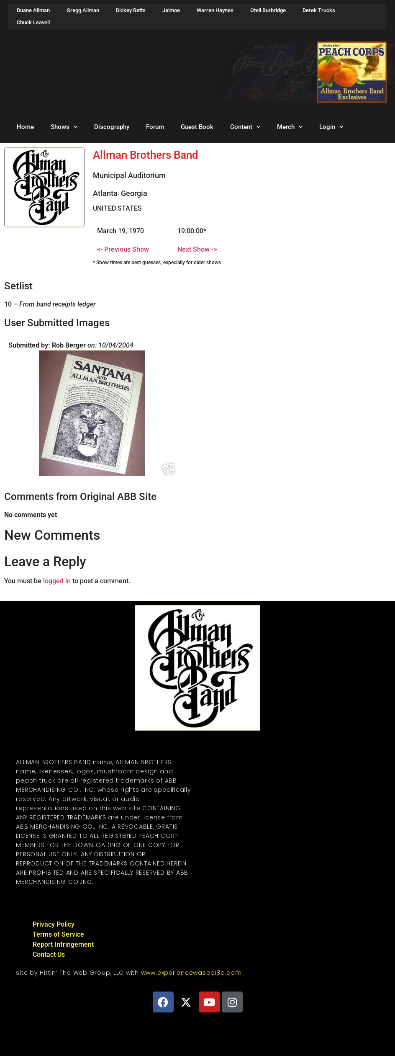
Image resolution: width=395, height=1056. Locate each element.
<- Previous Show (123, 249)
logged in (57, 581)
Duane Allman (33, 10)
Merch (290, 127)
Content (245, 127)
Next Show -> (197, 249)
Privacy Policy (53, 924)
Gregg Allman (83, 10)
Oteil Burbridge (268, 10)
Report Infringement (63, 944)
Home (25, 127)
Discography (111, 127)
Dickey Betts (131, 10)
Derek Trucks (319, 10)
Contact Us (49, 954)
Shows (64, 127)
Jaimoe (171, 10)
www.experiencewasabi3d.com (191, 972)
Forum (155, 127)
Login (331, 127)
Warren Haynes (215, 10)
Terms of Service (58, 934)
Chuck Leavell (33, 22)
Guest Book (197, 127)
